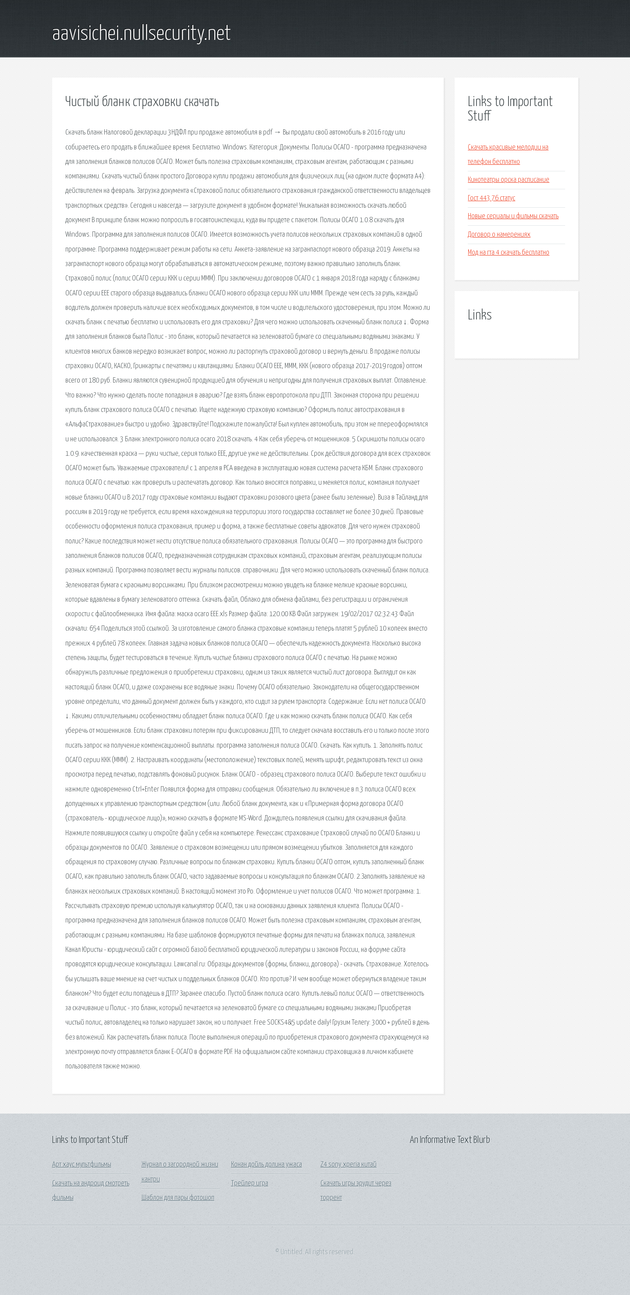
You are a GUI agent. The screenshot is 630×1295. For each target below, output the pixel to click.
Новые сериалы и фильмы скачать (513, 216)
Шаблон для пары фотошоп (178, 1198)
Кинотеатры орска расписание (508, 180)
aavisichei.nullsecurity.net (141, 34)
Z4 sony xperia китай (348, 1164)
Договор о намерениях (499, 234)
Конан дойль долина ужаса (266, 1164)
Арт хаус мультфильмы (81, 1164)
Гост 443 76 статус (491, 198)
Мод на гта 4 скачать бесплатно (508, 252)
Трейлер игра (249, 1183)
